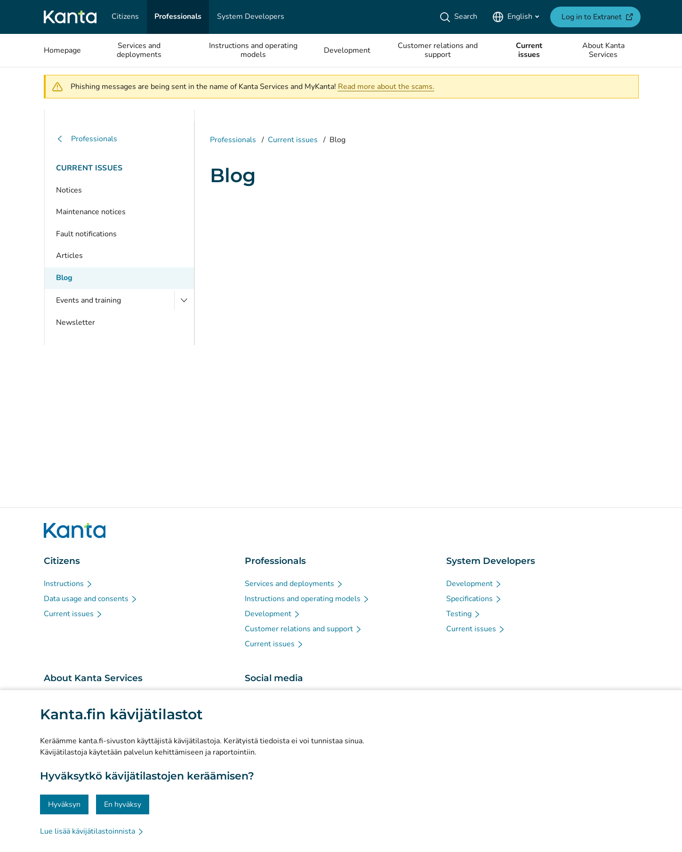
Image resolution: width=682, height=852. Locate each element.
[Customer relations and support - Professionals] (303, 629)
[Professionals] (178, 17)
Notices (69, 190)
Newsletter (75, 322)
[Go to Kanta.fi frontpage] (75, 530)
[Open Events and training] (184, 301)
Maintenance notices (91, 212)
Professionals (86, 139)
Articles (69, 255)
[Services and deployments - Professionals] (294, 584)
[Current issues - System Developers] (475, 629)
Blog (64, 278)
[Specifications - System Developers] (474, 599)
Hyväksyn (64, 804)
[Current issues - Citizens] (73, 614)
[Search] (460, 17)
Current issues (89, 168)
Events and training (88, 300)
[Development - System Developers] (474, 584)
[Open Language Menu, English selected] (516, 17)
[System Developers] (250, 17)
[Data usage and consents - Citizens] (91, 599)
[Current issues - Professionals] (274, 644)
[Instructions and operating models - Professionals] (307, 599)
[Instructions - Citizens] (68, 584)
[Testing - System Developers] (463, 614)
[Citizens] (125, 17)
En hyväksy (122, 804)
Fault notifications (86, 234)
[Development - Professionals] (273, 614)
